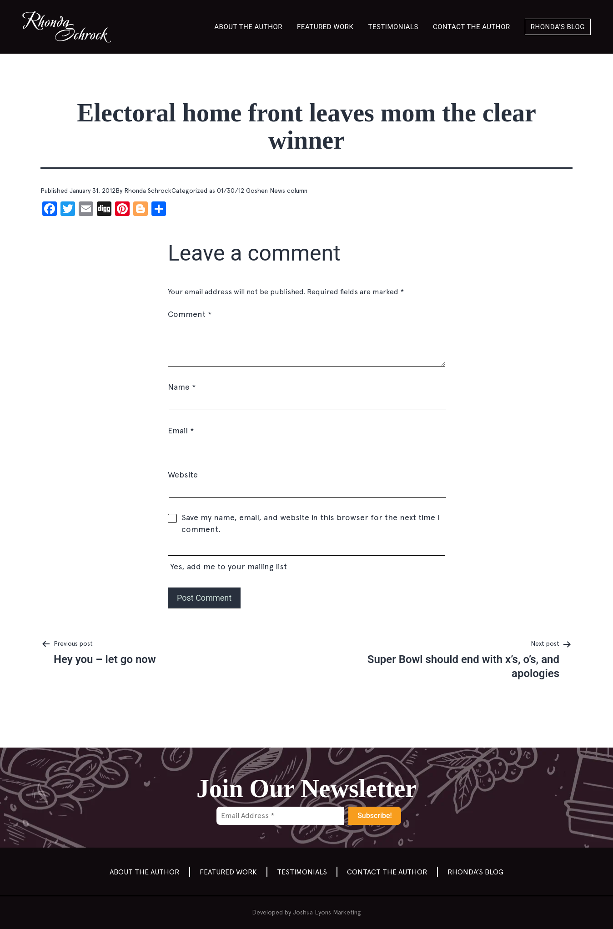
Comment (189, 314)
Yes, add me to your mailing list (306, 558)
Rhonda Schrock (147, 190)
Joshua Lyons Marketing (327, 912)
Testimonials (393, 27)
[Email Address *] (280, 816)
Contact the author (471, 27)
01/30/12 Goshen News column (262, 190)
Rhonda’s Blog (558, 27)
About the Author (248, 27)
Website (183, 474)
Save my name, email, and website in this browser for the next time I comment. (310, 523)
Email (181, 430)
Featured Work (325, 27)
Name (182, 387)
